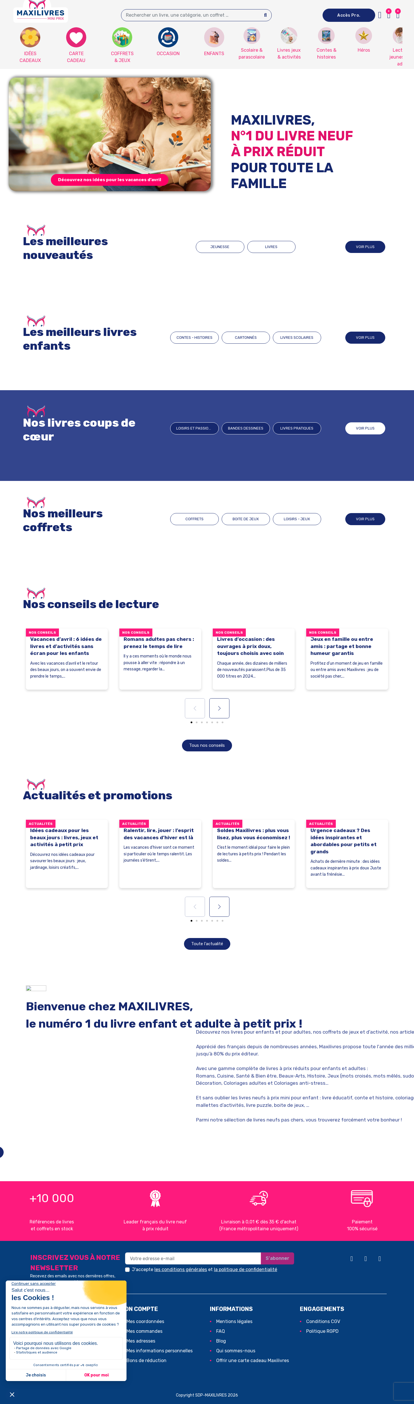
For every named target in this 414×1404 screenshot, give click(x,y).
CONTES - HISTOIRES (194, 337)
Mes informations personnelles (159, 1350)
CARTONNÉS (246, 337)
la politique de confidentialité (245, 1269)
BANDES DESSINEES (245, 428)
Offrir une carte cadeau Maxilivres (252, 1360)
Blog (221, 1341)
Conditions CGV (323, 1321)
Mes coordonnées (145, 1321)
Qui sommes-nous (235, 1350)
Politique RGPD (322, 1331)
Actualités (41, 824)
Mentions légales (234, 1321)
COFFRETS (194, 519)
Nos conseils (42, 633)
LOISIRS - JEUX (297, 519)
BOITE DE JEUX (246, 519)
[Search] (265, 15)
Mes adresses (140, 1341)
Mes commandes (144, 1331)
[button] (397, 15)
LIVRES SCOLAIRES (296, 337)
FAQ (220, 1331)
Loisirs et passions (194, 428)
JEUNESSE (219, 247)
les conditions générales (180, 1269)
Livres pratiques (296, 428)
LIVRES (271, 247)
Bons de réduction (146, 1360)
